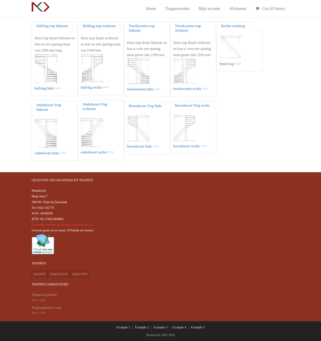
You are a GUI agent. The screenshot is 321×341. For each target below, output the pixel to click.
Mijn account (209, 8)
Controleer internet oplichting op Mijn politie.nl (62, 224)
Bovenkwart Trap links (145, 106)
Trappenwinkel (177, 8)
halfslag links (44, 88)
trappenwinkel (79, 274)
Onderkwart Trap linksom (48, 107)
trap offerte (39, 274)
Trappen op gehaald (44, 294)
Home (151, 8)
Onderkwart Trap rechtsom (95, 106)
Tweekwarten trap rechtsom (188, 28)
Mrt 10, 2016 (38, 300)
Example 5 (198, 327)
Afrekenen (237, 8)
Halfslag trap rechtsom (99, 26)
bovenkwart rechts (186, 146)
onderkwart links (47, 153)
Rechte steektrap (233, 26)
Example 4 (179, 327)
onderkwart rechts (94, 152)
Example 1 (123, 327)
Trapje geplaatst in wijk (46, 307)
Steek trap (226, 64)
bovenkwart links (139, 146)
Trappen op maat (59, 274)
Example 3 (160, 327)
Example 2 (142, 327)
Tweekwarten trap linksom (142, 28)
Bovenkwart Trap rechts (192, 105)
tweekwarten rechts (187, 89)
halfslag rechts (91, 87)
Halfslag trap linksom (52, 26)
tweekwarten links (140, 89)
